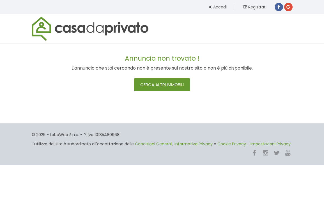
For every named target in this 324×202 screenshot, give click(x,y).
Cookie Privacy (231, 144)
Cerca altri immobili (162, 85)
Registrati (254, 7)
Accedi (218, 7)
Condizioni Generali (154, 144)
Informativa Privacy (193, 144)
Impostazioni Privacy (271, 144)
